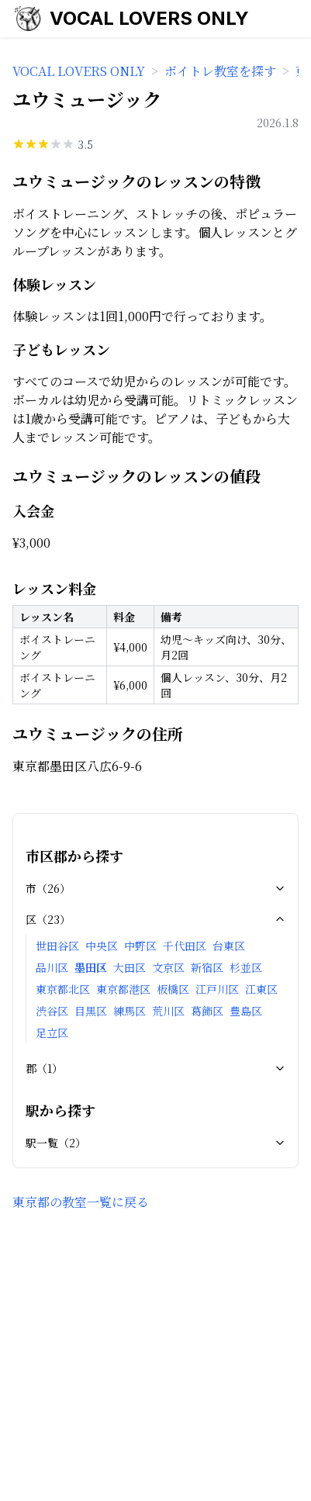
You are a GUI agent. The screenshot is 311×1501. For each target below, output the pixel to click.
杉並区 (246, 967)
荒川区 (168, 1011)
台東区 (229, 945)
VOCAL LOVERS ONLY (149, 18)
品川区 (52, 967)
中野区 (140, 945)
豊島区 (246, 1011)
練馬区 (129, 1011)
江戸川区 (217, 989)
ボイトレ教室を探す (220, 71)
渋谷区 (52, 1011)
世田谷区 (57, 945)
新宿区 (207, 967)
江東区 (261, 989)
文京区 (168, 967)
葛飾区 (207, 1011)
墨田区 (90, 967)
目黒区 (90, 1011)
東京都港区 (123, 989)
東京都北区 (63, 989)
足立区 (52, 1032)
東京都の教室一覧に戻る (80, 1202)
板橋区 (173, 989)
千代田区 (184, 945)
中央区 (101, 945)
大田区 (129, 967)
